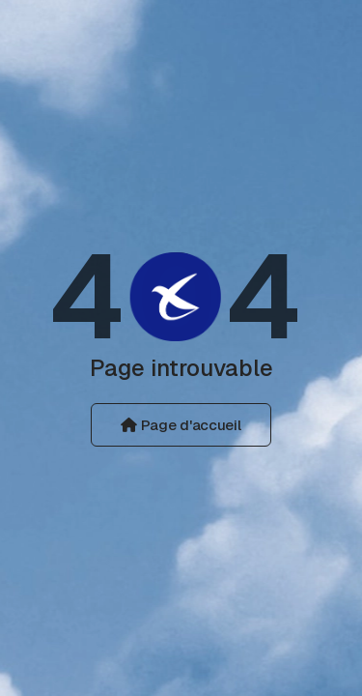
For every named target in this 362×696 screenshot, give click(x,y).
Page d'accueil (180, 425)
